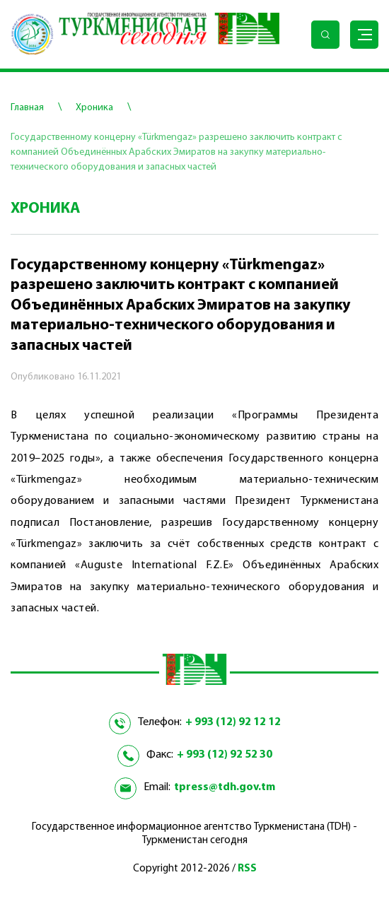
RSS (247, 869)
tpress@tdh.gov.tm (224, 787)
